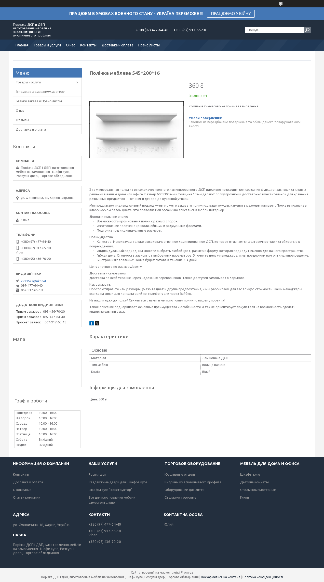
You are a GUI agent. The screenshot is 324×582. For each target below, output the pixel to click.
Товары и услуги (47, 45)
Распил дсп (97, 474)
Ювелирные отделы (180, 474)
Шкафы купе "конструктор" (110, 489)
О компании (22, 489)
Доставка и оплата (117, 45)
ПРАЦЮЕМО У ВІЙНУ (231, 13)
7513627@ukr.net (33, 281)
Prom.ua (187, 572)
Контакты (88, 45)
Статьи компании (26, 497)
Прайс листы (149, 45)
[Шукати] (307, 30)
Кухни (244, 497)
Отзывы (22, 120)
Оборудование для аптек (185, 489)
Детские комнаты (254, 482)
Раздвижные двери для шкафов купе (118, 482)
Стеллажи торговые (180, 497)
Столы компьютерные (258, 489)
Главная (22, 45)
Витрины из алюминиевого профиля (193, 482)
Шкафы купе (250, 474)
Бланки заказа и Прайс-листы (39, 101)
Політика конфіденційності (262, 577)
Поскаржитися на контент (220, 577)
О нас (70, 45)
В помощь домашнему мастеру (40, 91)
